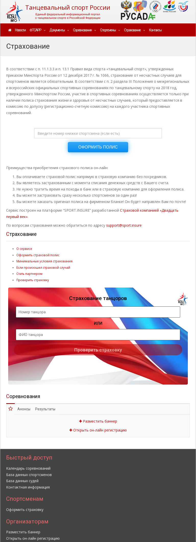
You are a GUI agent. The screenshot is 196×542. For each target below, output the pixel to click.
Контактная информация (28, 487)
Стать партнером (29, 274)
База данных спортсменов (29, 474)
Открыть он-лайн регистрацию (98, 430)
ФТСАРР (35, 30)
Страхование (132, 30)
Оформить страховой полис (37, 255)
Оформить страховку (24, 509)
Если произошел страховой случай (43, 267)
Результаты (45, 409)
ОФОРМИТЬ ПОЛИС (98, 147)
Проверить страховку (32, 280)
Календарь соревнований (28, 468)
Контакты (155, 30)
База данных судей (22, 480)
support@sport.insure (124, 225)
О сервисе (24, 249)
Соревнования (82, 30)
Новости (20, 30)
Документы (57, 30)
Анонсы (23, 409)
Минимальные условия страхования (44, 261)
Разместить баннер (98, 421)
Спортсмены (108, 30)
